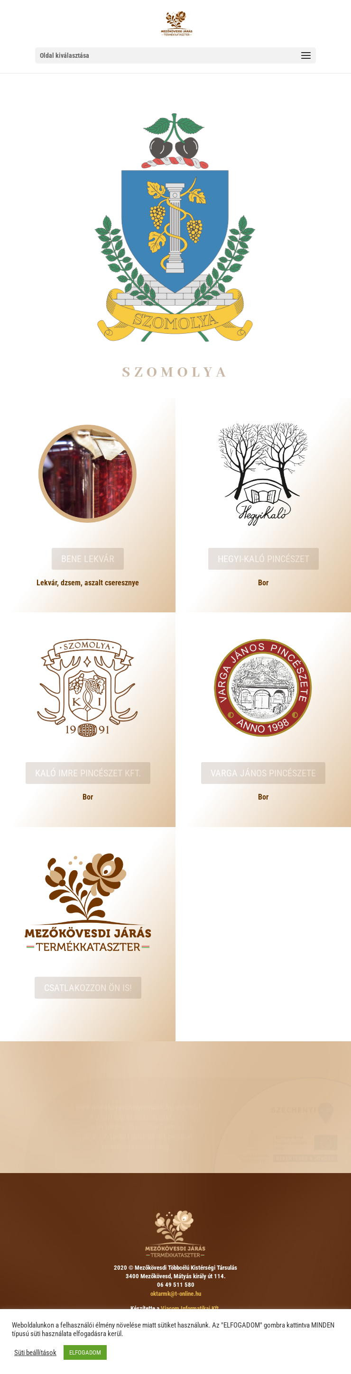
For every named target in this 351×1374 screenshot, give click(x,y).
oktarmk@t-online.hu (175, 1293)
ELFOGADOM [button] (85, 1352)
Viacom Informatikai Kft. (191, 1308)
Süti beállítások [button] (35, 1352)
